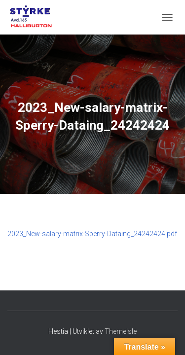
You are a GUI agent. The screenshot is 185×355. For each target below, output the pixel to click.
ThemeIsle (121, 331)
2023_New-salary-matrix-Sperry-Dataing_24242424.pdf (92, 234)
